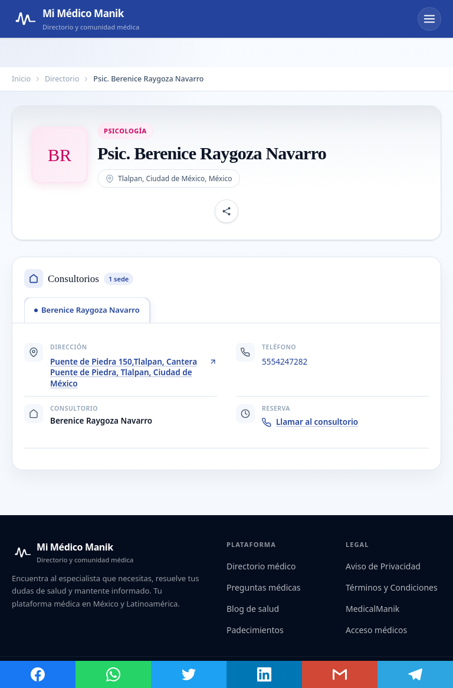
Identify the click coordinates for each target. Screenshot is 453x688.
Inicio (21, 79)
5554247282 (284, 361)
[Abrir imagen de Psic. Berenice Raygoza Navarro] (59, 155)
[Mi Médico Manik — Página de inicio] (75, 18)
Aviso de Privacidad (383, 566)
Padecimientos (255, 629)
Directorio (62, 79)
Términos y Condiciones (392, 587)
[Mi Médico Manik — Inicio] (72, 552)
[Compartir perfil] (226, 211)
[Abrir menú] (429, 19)
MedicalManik (372, 608)
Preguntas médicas (263, 587)
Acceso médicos (376, 629)
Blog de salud (252, 608)
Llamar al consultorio (310, 422)
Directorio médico (261, 566)
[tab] (87, 309)
